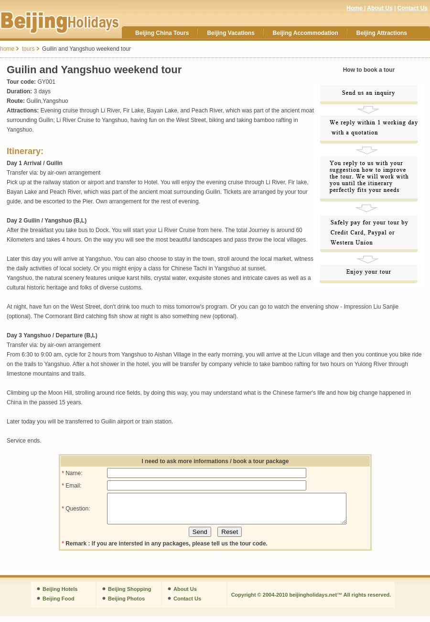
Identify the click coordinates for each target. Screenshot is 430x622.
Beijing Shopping (129, 595)
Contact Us (413, 8)
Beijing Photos (126, 604)
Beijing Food (59, 604)
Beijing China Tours (162, 33)
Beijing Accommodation (305, 33)
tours (28, 48)
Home (355, 8)
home (7, 48)
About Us (379, 8)
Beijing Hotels (60, 595)
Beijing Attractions (381, 33)
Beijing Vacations (230, 33)
